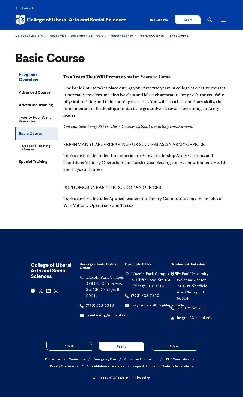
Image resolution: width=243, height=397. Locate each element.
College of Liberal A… (30, 36)
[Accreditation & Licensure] (105, 366)
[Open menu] (224, 20)
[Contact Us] (77, 359)
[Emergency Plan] (104, 359)
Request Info (159, 20)
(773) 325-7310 (100, 306)
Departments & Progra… (88, 36)
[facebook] (33, 290)
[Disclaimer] (52, 359)
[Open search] (210, 19)
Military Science (122, 36)
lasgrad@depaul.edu (194, 318)
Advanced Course (35, 92)
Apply (188, 20)
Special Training (33, 161)
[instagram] (56, 290)
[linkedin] (48, 290)
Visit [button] (69, 346)
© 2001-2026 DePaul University (121, 378)
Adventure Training (36, 104)
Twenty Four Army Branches (35, 119)
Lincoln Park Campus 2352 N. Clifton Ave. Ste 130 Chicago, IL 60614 (155, 280)
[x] (41, 290)
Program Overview (151, 36)
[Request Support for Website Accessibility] (163, 366)
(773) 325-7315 (190, 308)
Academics (58, 36)
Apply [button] (121, 346)
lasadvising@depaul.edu (107, 315)
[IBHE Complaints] (177, 359)
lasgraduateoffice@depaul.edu (157, 306)
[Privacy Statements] (64, 366)
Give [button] (174, 346)
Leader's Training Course (36, 147)
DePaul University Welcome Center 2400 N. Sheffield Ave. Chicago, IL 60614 (193, 286)
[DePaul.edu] (24, 8)
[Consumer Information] (140, 359)
